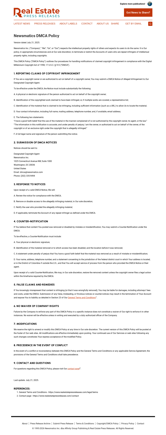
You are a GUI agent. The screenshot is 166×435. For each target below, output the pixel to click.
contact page (73, 368)
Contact (87, 23)
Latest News (22, 23)
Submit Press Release (63, 423)
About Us (103, 23)
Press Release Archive (40, 423)
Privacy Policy (127, 423)
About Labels (68, 23)
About (24, 423)
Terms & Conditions (85, 423)
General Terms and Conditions (82, 297)
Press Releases (44, 23)
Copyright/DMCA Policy (108, 423)
